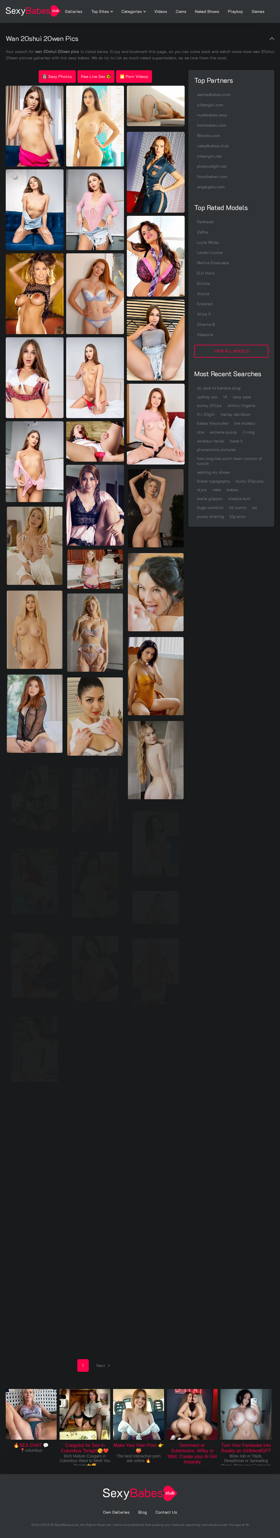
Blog (142, 1512)
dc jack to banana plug (218, 388)
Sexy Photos (57, 76)
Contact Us (166, 1512)
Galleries (73, 11)
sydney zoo (207, 396)
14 (225, 396)
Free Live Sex (96, 76)
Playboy (235, 11)
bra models (244, 423)
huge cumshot (210, 507)
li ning (249, 432)
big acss (238, 516)
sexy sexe (242, 396)
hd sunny (238, 507)
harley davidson (236, 414)
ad (254, 507)
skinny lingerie (241, 405)
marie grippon (209, 498)
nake (216, 489)
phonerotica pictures (216, 449)
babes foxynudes (213, 423)
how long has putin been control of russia (229, 461)
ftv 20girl (206, 414)
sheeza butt (239, 498)
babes (232, 489)
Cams (181, 11)
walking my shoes (213, 472)
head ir (236, 441)
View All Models (231, 351)
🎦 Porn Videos (134, 76)
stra (200, 432)
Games (258, 11)
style (202, 489)
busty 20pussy (250, 481)
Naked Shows (207, 11)
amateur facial (210, 441)
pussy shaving (210, 516)
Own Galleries (116, 1512)
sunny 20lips (209, 405)
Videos (160, 11)
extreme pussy (223, 432)
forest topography (213, 481)
